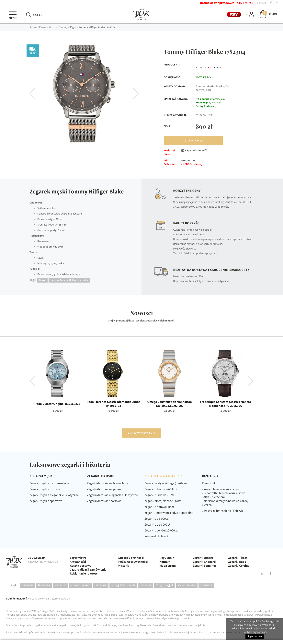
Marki (52, 27)
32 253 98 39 (36, 558)
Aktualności (78, 562)
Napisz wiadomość (194, 150)
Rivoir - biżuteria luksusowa (221, 489)
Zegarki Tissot (237, 558)
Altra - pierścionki (214, 497)
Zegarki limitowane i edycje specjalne (168, 513)
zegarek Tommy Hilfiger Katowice (69, 280)
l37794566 (101, 585)
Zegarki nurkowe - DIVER (160, 495)
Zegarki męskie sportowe (45, 501)
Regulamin (166, 558)
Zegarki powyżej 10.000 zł (161, 530)
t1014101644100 (80, 585)
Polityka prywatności (133, 562)
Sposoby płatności (131, 558)
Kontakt (164, 562)
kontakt (261, 3)
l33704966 (27, 585)
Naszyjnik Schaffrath (123, 585)
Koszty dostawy (80, 566)
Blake (42, 280)
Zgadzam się (255, 636)
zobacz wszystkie (141, 433)
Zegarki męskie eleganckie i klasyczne (54, 495)
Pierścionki (209, 483)
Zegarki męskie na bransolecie (49, 483)
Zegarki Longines (204, 566)
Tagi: (14, 585)
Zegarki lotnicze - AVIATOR (161, 489)
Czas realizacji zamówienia (88, 570)
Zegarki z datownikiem (159, 507)
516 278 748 (245, 3)
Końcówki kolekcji (156, 536)
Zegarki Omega (203, 558)
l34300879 (145, 585)
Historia (123, 566)
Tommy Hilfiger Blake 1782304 (97, 27)
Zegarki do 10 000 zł (157, 525)
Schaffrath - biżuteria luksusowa (224, 493)
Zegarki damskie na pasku (104, 489)
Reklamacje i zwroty (84, 574)
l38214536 (44, 585)
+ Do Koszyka (193, 141)
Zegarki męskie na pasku (45, 489)
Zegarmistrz (78, 558)
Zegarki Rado (237, 562)
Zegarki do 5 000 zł (156, 519)
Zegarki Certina (238, 566)
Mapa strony (167, 566)
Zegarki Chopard (204, 562)
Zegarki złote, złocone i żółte (162, 501)
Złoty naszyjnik (164, 585)
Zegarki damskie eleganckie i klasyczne (112, 495)
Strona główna (37, 27)
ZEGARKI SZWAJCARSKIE (163, 476)
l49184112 (60, 585)
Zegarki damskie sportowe (104, 501)
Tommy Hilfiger (67, 27)
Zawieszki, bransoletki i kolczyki (223, 511)
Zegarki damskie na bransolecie (107, 483)
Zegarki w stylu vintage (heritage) (166, 483)
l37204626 (206, 585)
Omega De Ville (187, 585)
